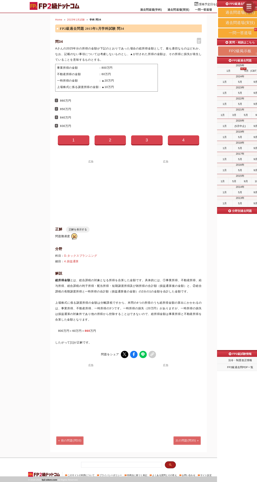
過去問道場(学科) (151, 9)
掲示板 (222, 9)
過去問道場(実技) (178, 9)
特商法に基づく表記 (137, 475)
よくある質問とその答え (164, 475)
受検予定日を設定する (213, 4)
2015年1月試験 (76, 19)
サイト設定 (206, 475)
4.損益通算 (71, 261)
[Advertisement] (91, 191)
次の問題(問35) (185, 440)
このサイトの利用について (81, 475)
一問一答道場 (203, 9)
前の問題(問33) (71, 440)
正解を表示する (78, 229)
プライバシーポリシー (111, 475)
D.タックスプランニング (80, 255)
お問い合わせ (188, 475)
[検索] (121, 464)
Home (58, 19)
